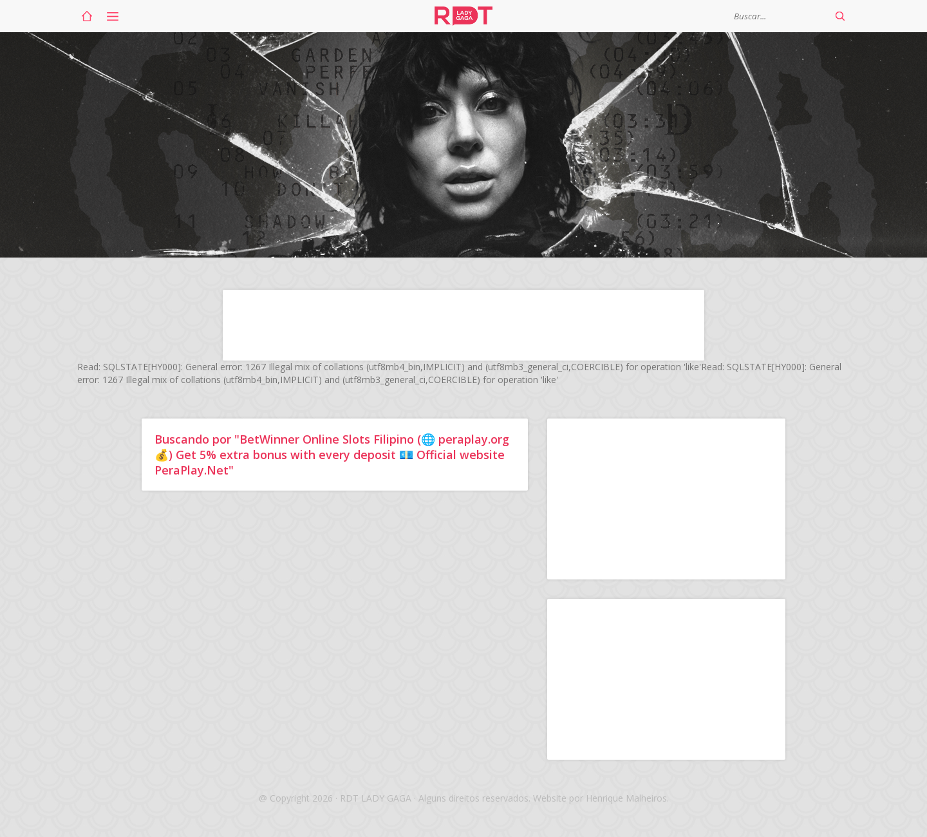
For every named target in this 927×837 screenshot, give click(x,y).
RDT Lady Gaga (463, 16)
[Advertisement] (463, 325)
